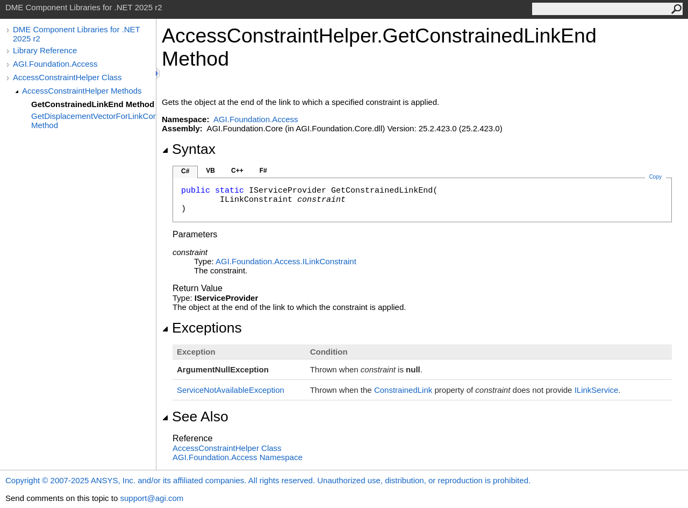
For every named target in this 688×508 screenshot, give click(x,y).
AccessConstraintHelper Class (67, 77)
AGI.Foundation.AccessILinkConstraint (286, 261)
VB (210, 170)
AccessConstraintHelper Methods (82, 90)
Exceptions (202, 328)
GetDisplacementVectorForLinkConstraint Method (93, 120)
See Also (195, 416)
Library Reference (45, 50)
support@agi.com (151, 498)
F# (263, 170)
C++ (237, 170)
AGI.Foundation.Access (55, 63)
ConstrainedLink (403, 389)
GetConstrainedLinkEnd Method (92, 104)
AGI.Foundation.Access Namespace (238, 457)
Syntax (189, 149)
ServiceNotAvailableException (230, 389)
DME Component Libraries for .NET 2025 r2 (76, 34)
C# (185, 171)
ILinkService (597, 389)
